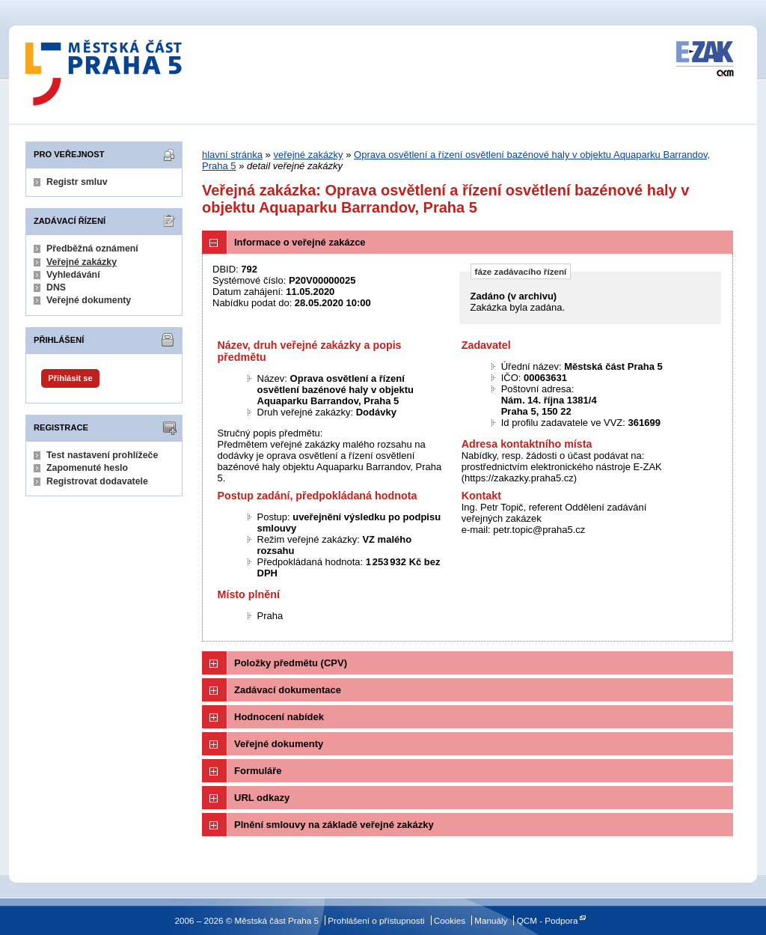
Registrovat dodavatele (97, 481)
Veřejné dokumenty (88, 300)
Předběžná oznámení (92, 248)
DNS (56, 287)
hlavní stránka (232, 154)
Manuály (490, 920)
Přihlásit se (70, 378)
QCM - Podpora (547, 920)
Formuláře (258, 770)
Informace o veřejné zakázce (300, 242)
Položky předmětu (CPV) (290, 662)
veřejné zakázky (308, 154)
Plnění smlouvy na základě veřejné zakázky (334, 824)
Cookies (449, 920)
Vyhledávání (73, 274)
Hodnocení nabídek (279, 716)
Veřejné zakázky (81, 262)
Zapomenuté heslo (87, 468)
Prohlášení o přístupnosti (376, 920)
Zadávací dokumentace (287, 689)
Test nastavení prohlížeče (102, 455)
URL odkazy (261, 797)
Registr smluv (77, 182)
